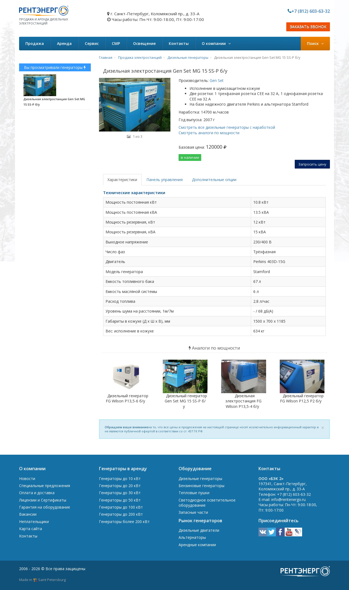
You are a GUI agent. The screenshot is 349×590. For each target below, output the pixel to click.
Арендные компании (197, 544)
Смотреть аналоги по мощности (209, 132)
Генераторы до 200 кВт (121, 514)
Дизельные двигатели (199, 530)
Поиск (315, 43)
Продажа (34, 43)
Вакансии (28, 514)
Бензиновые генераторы (201, 485)
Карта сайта (30, 528)
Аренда (64, 43)
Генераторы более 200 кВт (124, 521)
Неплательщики (34, 521)
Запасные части (193, 512)
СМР (116, 43)
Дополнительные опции (214, 179)
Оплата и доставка (37, 492)
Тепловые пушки (194, 492)
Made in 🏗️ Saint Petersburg (42, 579)
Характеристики (122, 179)
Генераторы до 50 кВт (120, 500)
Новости (27, 478)
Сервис (92, 43)
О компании (216, 43)
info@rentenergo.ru (288, 499)
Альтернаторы (192, 537)
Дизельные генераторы (187, 57)
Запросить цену (312, 164)
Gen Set (216, 80)
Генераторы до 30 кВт (120, 492)
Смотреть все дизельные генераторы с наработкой (227, 127)
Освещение (144, 43)
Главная (105, 57)
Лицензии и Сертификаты (42, 500)
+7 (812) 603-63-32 (310, 11)
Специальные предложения (44, 485)
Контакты (179, 43)
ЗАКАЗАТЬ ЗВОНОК (308, 26)
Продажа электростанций (140, 57)
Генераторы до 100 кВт (121, 507)
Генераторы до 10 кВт (120, 478)
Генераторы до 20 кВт (120, 485)
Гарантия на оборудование (44, 507)
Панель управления (164, 179)
